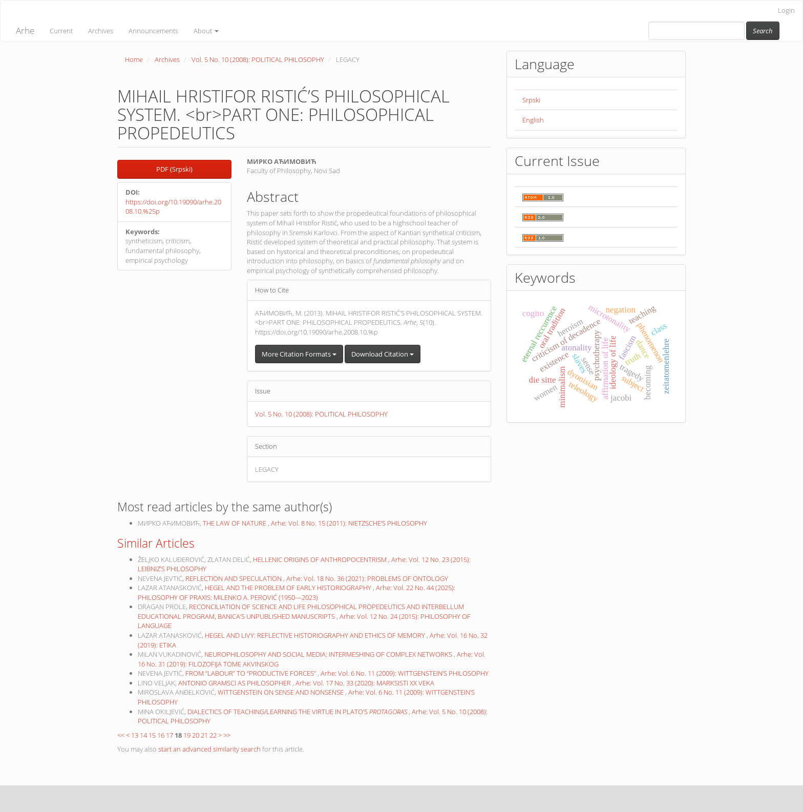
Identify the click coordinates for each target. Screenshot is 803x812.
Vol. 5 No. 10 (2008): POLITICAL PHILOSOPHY (258, 59)
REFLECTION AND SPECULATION (234, 578)
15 (152, 735)
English (533, 119)
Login (786, 10)
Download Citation (382, 354)
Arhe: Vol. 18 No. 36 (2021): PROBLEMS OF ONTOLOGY (367, 578)
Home (134, 59)
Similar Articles (156, 543)
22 (213, 735)
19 (187, 735)
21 (204, 735)
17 (169, 735)
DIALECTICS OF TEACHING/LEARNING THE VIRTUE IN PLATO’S (298, 711)
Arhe (25, 30)
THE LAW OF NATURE (235, 523)
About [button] (206, 30)
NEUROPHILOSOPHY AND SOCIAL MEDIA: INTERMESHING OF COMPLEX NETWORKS (329, 654)
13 (134, 735)
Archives (100, 30)
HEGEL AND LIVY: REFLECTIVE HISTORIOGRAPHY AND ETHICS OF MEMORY (316, 635)
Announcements (153, 30)
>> (226, 735)
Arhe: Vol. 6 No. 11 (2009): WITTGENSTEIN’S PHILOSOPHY (405, 673)
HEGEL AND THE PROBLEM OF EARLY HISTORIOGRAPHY (289, 587)
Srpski (531, 100)
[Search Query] (696, 31)
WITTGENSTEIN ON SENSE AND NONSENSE (281, 692)
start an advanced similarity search (209, 749)
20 (195, 735)
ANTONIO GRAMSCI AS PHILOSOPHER (235, 683)
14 (143, 735)
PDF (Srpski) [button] (174, 169)
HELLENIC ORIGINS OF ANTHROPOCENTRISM (320, 559)
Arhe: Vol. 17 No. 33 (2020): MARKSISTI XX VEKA (364, 683)
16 (160, 735)
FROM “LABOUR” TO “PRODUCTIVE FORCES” (251, 673)
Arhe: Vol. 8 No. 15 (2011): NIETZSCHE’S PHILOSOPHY (349, 523)
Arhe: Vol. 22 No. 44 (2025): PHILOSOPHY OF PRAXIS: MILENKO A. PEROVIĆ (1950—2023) (296, 592)
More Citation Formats (299, 354)
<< (120, 735)
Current (61, 30)
